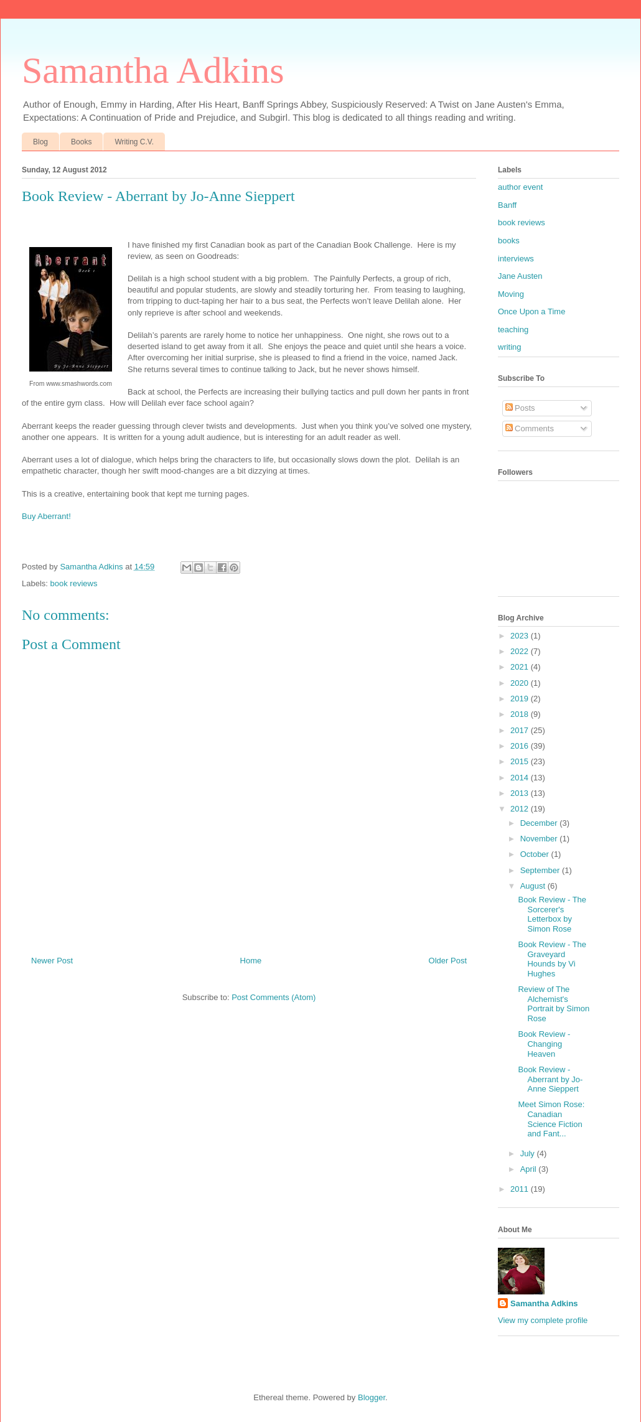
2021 (520, 666)
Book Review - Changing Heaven (544, 1043)
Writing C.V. (134, 142)
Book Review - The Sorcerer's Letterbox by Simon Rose (552, 914)
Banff (507, 205)
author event (520, 187)
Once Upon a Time (531, 311)
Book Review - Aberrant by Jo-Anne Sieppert (550, 1079)
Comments (529, 428)
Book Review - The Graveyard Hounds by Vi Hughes (552, 959)
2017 (520, 730)
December (540, 823)
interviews (516, 258)
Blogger (371, 1397)
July (528, 1153)
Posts (520, 408)
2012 (520, 808)
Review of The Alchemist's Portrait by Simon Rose (553, 1004)
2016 (520, 746)
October (535, 854)
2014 (520, 777)
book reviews (74, 583)
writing (510, 347)
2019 (520, 698)
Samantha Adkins (153, 70)
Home (251, 960)
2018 (520, 714)
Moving (511, 294)
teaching (513, 329)
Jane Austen (520, 276)
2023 (520, 635)
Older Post (448, 960)
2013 (520, 793)
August (534, 886)
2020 (520, 683)
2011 (520, 1189)
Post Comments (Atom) (274, 997)
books (509, 240)
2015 (520, 761)
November (540, 838)
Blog (40, 142)
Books (81, 142)
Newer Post (52, 960)
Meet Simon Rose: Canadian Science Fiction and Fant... (551, 1119)
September (541, 870)
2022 (520, 651)
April (529, 1169)
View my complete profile (542, 1320)
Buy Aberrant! (46, 516)
